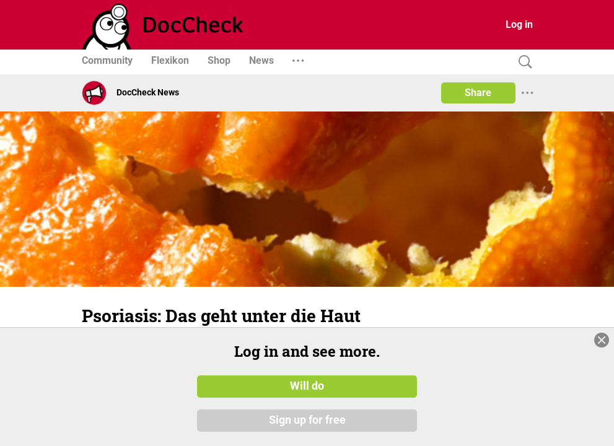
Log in (519, 24)
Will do (307, 386)
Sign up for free (307, 420)
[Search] (522, 62)
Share (478, 92)
